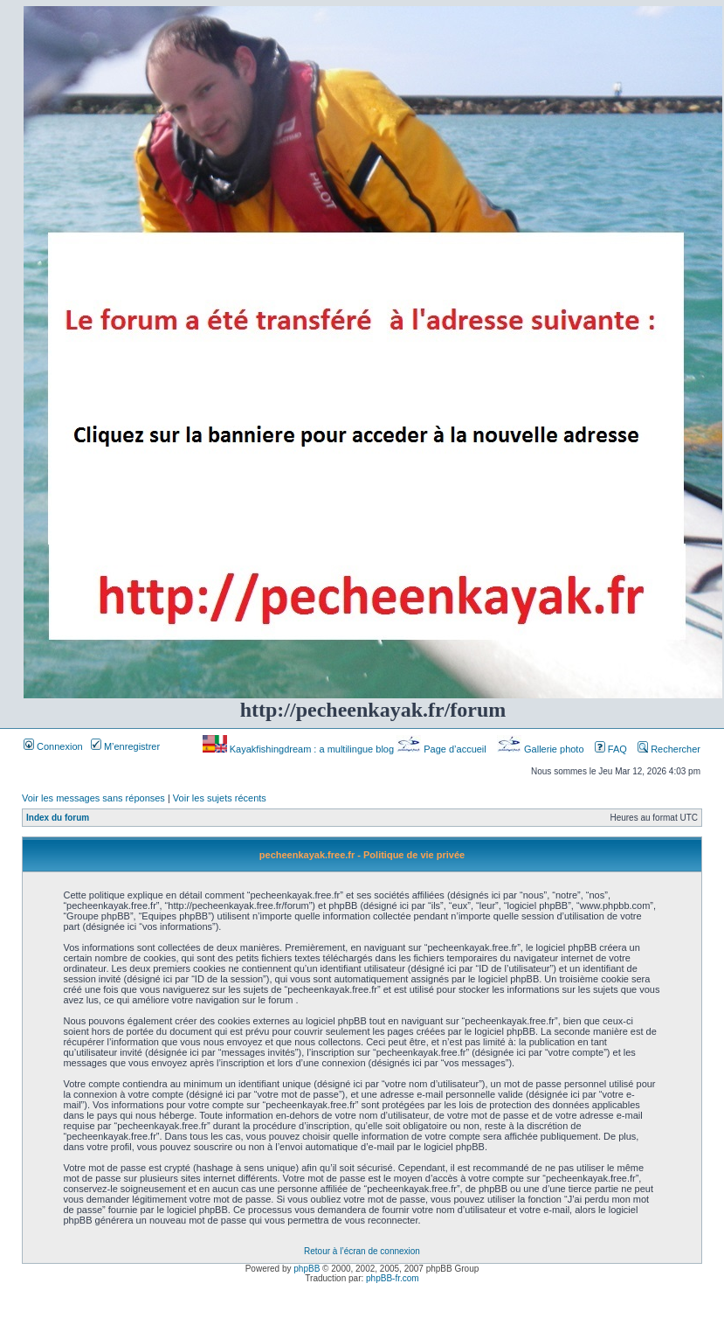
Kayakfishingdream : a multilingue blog (299, 749)
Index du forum (57, 817)
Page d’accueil (442, 749)
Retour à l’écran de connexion (362, 1251)
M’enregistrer (125, 746)
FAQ (611, 749)
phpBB (306, 1268)
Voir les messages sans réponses (93, 798)
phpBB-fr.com (392, 1278)
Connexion (53, 746)
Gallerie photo (542, 749)
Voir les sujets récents (219, 798)
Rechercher (669, 749)
